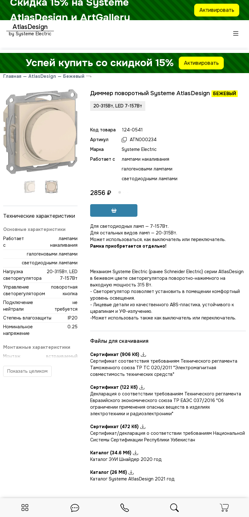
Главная (12, 76)
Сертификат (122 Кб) (117, 387)
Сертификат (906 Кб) (118, 354)
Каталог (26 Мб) (112, 472)
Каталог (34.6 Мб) (114, 453)
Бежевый (73, 76)
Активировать (217, 9)
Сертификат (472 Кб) (117, 426)
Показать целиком (27, 371)
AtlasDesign (42, 76)
